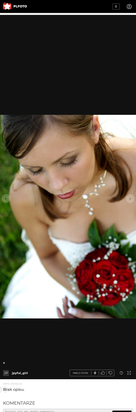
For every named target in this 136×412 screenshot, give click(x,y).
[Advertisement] (68, 43)
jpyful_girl (20, 373)
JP (6, 373)
